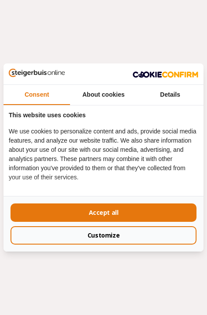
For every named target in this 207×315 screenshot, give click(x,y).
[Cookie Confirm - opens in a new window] (165, 74)
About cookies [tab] (103, 94)
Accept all (104, 212)
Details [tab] (170, 94)
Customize (103, 235)
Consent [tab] (37, 94)
